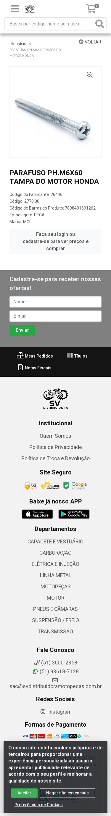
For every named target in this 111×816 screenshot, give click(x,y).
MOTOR (55, 598)
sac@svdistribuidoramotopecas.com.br (55, 683)
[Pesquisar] (100, 24)
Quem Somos (55, 436)
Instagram (56, 712)
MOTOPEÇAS (56, 587)
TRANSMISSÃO (55, 632)
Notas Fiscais (34, 368)
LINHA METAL (55, 575)
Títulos (77, 356)
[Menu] (14, 9)
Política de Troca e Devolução (55, 458)
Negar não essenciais (67, 796)
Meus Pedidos (35, 356)
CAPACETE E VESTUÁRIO (55, 542)
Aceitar (24, 796)
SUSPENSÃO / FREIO (55, 620)
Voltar (90, 42)
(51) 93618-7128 (55, 672)
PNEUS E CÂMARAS (55, 609)
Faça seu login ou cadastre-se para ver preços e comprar (56, 241)
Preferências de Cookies (39, 807)
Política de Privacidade (55, 447)
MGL (27, 221)
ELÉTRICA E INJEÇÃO (55, 564)
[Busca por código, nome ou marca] (49, 24)
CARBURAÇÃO (55, 553)
